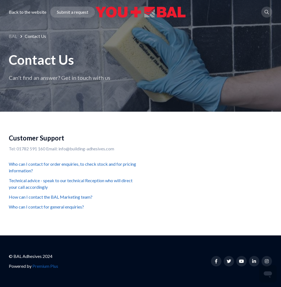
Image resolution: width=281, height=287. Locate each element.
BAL (13, 36)
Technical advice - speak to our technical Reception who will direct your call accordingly (71, 184)
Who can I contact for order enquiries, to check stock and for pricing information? (72, 167)
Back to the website (27, 12)
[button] (266, 12)
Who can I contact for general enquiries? (46, 206)
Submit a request (72, 12)
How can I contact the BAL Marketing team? (50, 196)
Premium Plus (45, 266)
